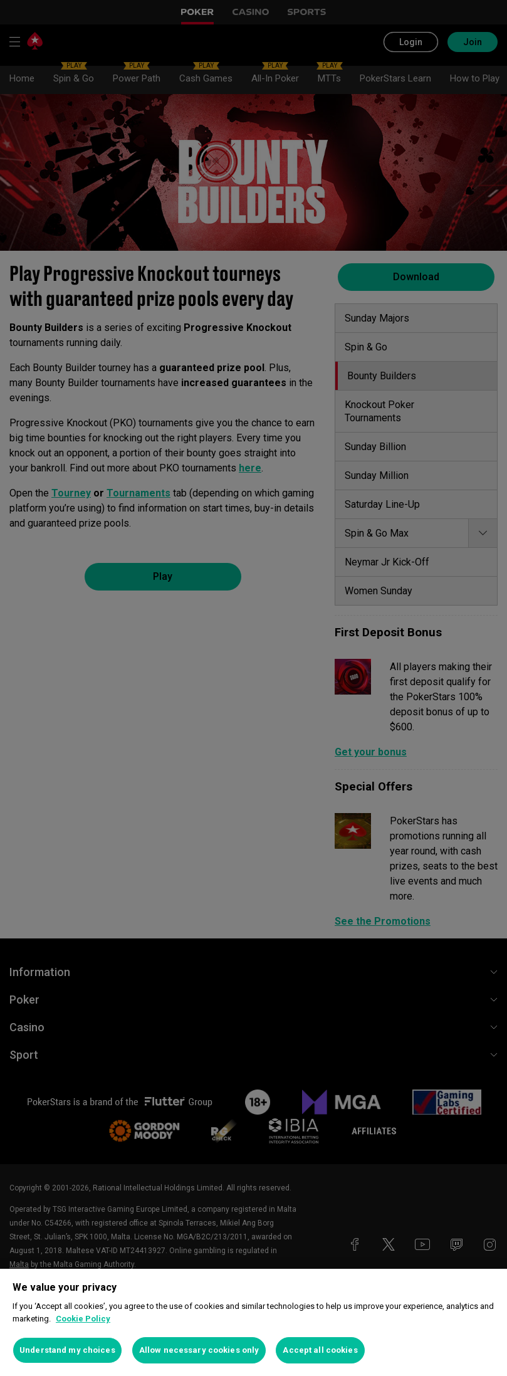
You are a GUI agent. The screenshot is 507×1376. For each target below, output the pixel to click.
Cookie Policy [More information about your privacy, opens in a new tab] (83, 1318)
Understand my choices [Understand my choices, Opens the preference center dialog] (67, 1350)
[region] (253, 1322)
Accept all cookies (320, 1350)
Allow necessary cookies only (199, 1350)
